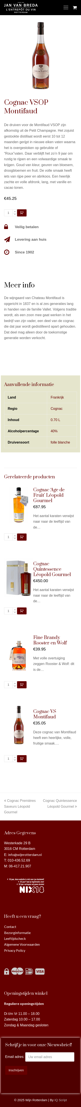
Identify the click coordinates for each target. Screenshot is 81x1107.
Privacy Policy (14, 950)
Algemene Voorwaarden (22, 944)
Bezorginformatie (17, 933)
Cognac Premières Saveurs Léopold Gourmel (20, 806)
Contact (10, 926)
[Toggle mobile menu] (66, 7)
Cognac (56, 408)
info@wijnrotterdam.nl (25, 854)
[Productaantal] (8, 212)
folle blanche (60, 442)
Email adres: (15, 1057)
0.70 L (55, 420)
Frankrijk (57, 397)
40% (54, 431)
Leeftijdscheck (15, 938)
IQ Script (60, 1100)
